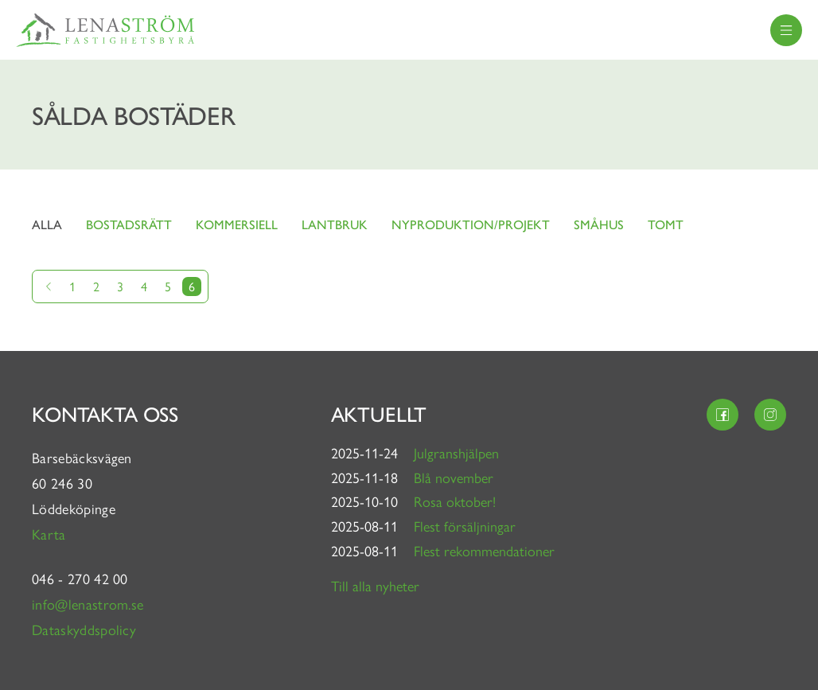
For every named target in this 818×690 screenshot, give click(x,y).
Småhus (599, 224)
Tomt (666, 224)
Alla (47, 224)
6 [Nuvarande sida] (192, 286)
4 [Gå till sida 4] (144, 286)
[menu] (786, 30)
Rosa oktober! (455, 501)
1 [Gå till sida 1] (72, 286)
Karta (51, 534)
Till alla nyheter (375, 585)
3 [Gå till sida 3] (120, 286)
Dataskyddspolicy (84, 629)
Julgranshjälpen (456, 452)
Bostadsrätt (129, 224)
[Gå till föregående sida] (48, 286)
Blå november (453, 477)
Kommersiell (237, 224)
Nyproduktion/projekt (470, 224)
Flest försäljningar (465, 526)
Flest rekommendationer (484, 550)
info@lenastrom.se (87, 604)
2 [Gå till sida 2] (96, 286)
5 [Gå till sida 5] (168, 286)
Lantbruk (335, 224)
